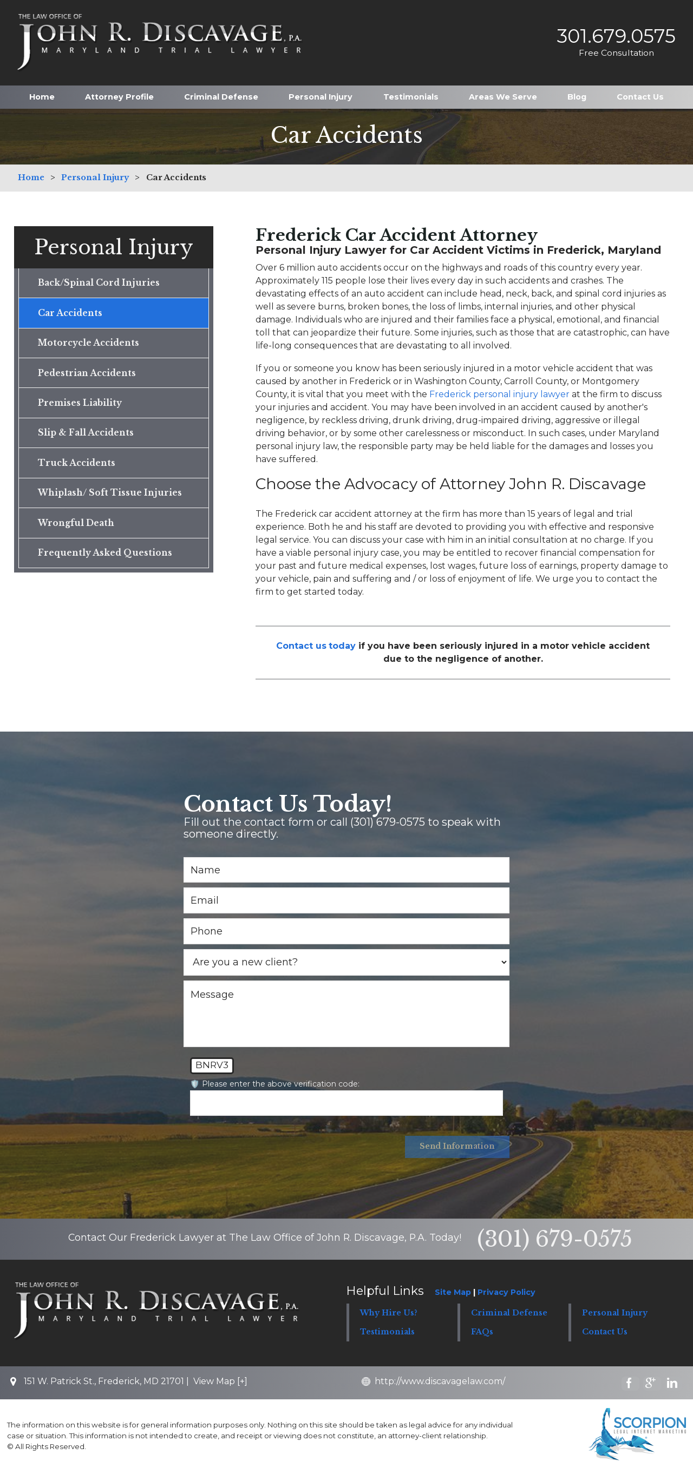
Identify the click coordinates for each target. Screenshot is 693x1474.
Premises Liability (81, 407)
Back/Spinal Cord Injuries (101, 283)
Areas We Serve (503, 94)
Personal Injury (320, 94)
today (342, 646)
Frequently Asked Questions (105, 561)
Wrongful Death (76, 530)
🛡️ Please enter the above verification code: (274, 1084)
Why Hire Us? (388, 1314)
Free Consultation (612, 51)
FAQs (482, 1333)
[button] (512, 1314)
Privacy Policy (506, 1293)
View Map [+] (220, 1382)
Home (42, 94)
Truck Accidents (77, 468)
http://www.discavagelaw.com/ (443, 1382)
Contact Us (640, 94)
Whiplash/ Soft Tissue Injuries (111, 499)
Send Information (455, 1147)
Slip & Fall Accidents (87, 437)
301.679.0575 (612, 35)
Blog (576, 94)
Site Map (453, 1293)
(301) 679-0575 (554, 1240)
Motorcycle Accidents (90, 345)
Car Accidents (71, 314)
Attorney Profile (119, 94)
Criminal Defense (221, 94)
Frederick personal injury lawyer (499, 394)
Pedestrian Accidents (88, 376)
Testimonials (411, 94)
